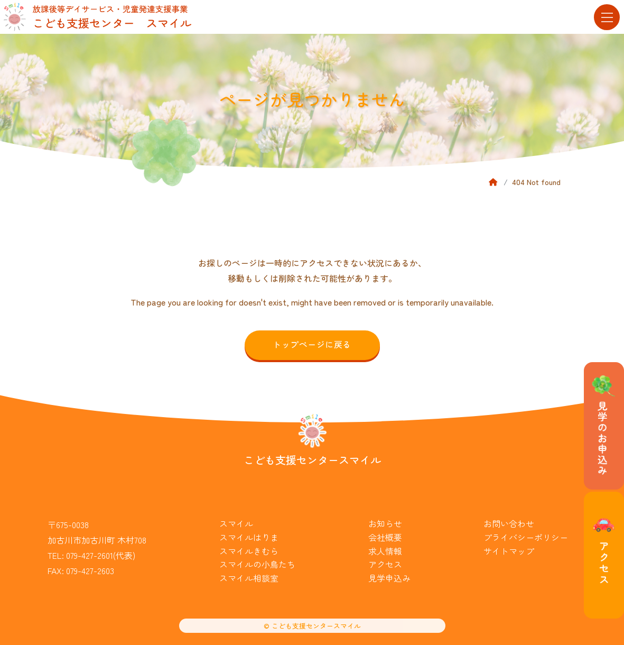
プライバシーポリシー (525, 537)
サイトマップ (508, 551)
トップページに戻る (312, 344)
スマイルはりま (248, 537)
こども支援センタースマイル (312, 459)
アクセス (385, 564)
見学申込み (389, 578)
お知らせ (385, 523)
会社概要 (385, 537)
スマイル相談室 (248, 578)
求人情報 (385, 551)
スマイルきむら (248, 551)
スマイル (236, 523)
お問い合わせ (508, 523)
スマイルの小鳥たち (257, 564)
